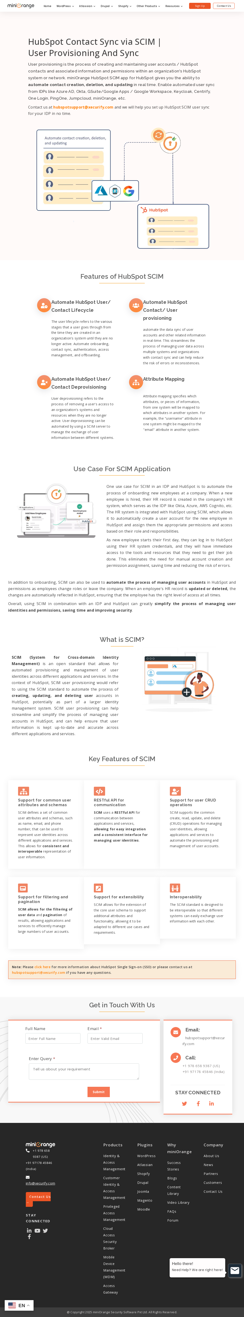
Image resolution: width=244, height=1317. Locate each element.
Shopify (125, 6)
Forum (172, 1220)
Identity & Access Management (114, 1162)
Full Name (35, 1028)
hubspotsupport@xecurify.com (83, 107)
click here (42, 967)
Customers (213, 1182)
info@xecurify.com (40, 1183)
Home (47, 6)
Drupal (107, 6)
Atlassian (87, 6)
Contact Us (224, 6)
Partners (211, 1173)
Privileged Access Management (114, 1213)
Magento (144, 1200)
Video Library (178, 1202)
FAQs (171, 1211)
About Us (211, 1156)
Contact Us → (38, 1199)
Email (95, 1028)
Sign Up (200, 6)
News (208, 1165)
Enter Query (42, 1058)
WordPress (65, 6)
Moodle (143, 1209)
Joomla (143, 1191)
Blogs (172, 1178)
